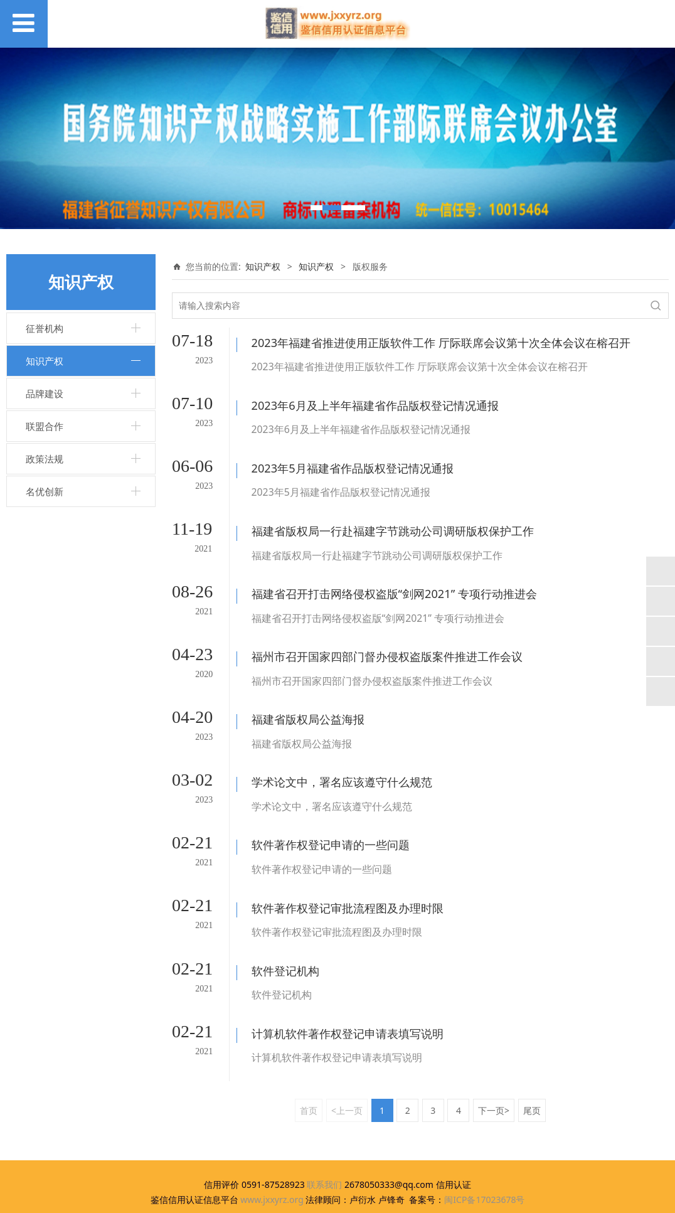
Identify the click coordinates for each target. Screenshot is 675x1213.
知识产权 (44, 361)
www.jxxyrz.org (272, 1131)
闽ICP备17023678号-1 (338, 1198)
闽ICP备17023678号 (484, 1131)
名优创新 (44, 491)
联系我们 (324, 1116)
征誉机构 (44, 328)
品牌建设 (44, 393)
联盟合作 (44, 426)
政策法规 (44, 458)
